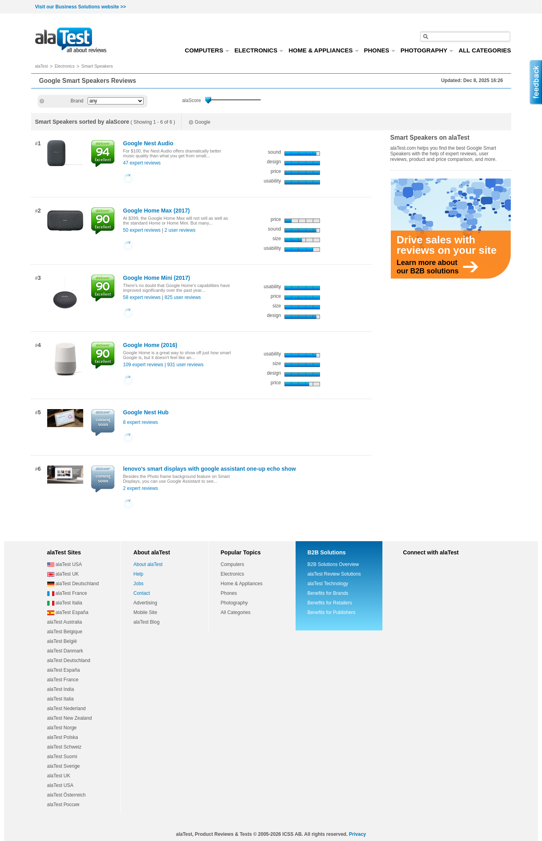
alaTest (41, 66)
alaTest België (62, 641)
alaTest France (67, 593)
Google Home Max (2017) (156, 210)
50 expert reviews (142, 230)
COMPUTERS (207, 50)
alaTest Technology (328, 583)
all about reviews (70, 41)
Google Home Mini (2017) (156, 278)
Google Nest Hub (146, 412)
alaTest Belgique (64, 631)
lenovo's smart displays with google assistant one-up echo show (209, 469)
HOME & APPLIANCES (323, 50)
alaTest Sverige (63, 766)
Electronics (65, 66)
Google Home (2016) (150, 345)
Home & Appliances (242, 583)
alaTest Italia (64, 603)
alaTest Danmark (65, 651)
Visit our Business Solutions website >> (80, 7)
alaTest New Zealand (69, 718)
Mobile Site (145, 612)
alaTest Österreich (66, 795)
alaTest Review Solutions (334, 574)
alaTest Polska (62, 737)
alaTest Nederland (66, 708)
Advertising (145, 603)
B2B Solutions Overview (333, 564)
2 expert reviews (140, 488)
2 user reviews (179, 230)
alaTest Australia (64, 622)
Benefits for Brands (328, 593)
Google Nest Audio (148, 143)
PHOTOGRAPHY (427, 50)
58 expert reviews (142, 297)
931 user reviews (185, 364)
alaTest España (67, 612)
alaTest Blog (147, 622)
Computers (232, 564)
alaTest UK (63, 574)
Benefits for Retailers (330, 603)
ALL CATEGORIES (484, 50)
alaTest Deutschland (73, 583)
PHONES (380, 50)
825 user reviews (182, 297)
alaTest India (60, 689)
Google (199, 122)
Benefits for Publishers (332, 612)
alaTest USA (64, 564)
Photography (234, 603)
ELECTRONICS (259, 50)
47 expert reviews (142, 163)
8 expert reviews (140, 422)
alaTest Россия (63, 804)
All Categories (236, 612)
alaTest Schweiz (64, 747)
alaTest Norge (62, 728)
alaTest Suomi (62, 756)
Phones (229, 593)
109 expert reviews (143, 364)
